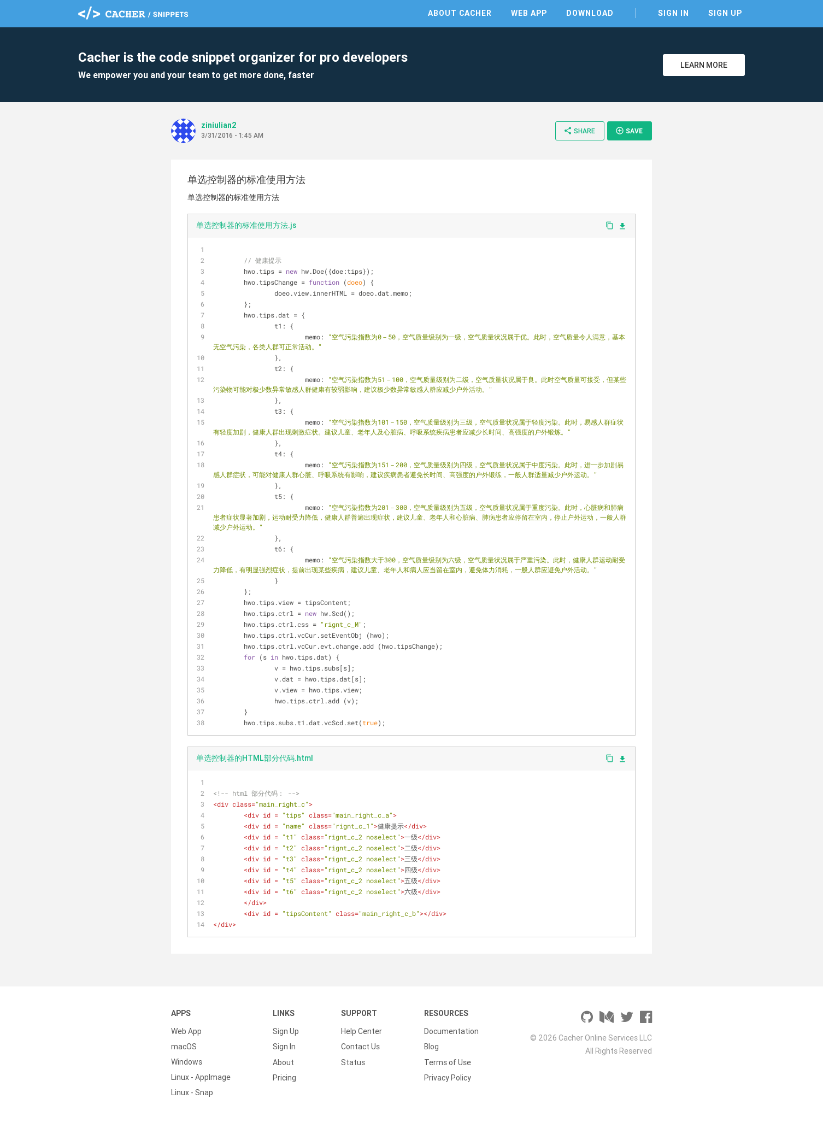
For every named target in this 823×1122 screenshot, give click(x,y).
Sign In (673, 13)
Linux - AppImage (201, 1077)
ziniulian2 (219, 125)
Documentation (451, 1031)
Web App (529, 13)
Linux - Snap (192, 1092)
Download (590, 13)
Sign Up (725, 13)
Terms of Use (447, 1062)
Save (629, 130)
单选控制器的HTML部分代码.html (254, 758)
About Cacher (460, 13)
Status (353, 1062)
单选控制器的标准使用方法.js (246, 225)
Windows (186, 1062)
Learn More (703, 65)
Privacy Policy (447, 1077)
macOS (184, 1046)
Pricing (284, 1077)
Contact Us (360, 1046)
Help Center (361, 1031)
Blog (431, 1046)
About (283, 1062)
